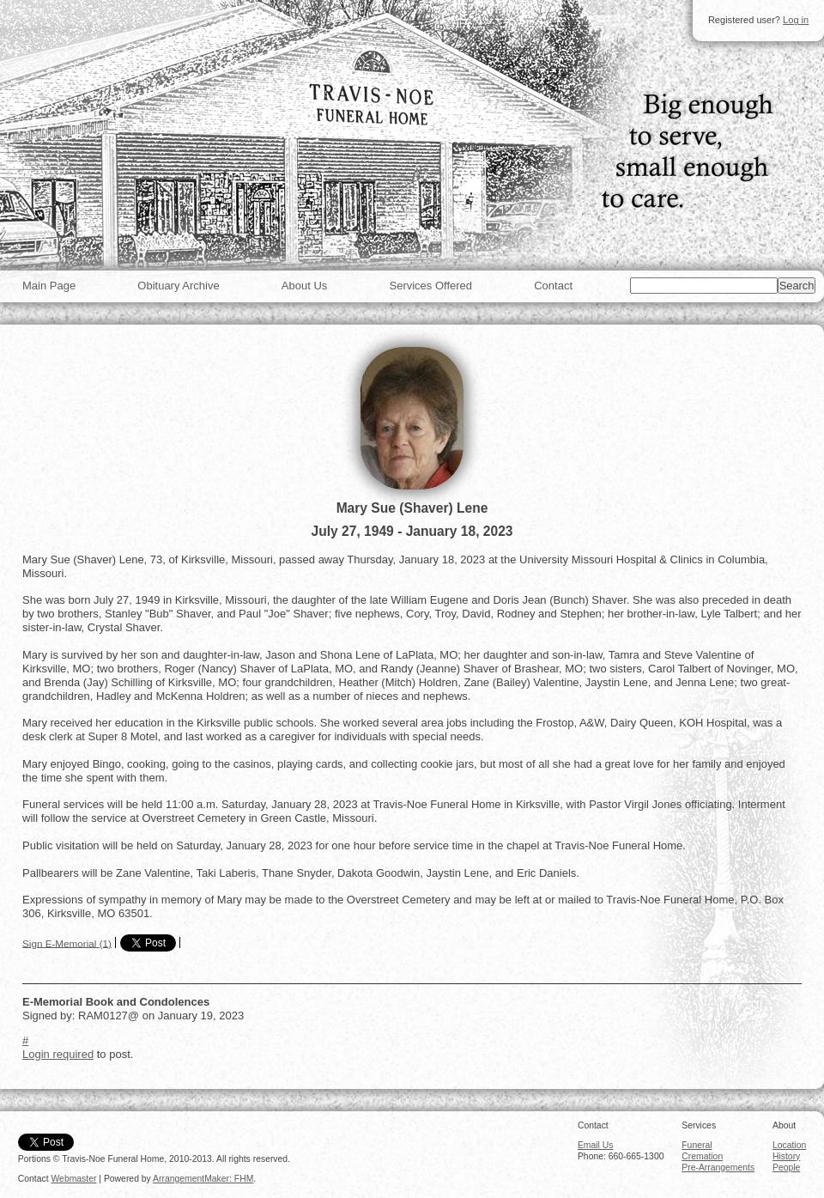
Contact (553, 285)
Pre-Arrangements (718, 1167)
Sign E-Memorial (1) (67, 942)
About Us (304, 285)
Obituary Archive (178, 285)
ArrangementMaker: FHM (203, 1178)
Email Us (596, 1145)
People (786, 1167)
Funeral (697, 1145)
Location (789, 1145)
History (786, 1156)
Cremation (702, 1156)
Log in (796, 20)
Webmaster (74, 1178)
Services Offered (430, 285)
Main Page (49, 285)
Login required (58, 1054)
